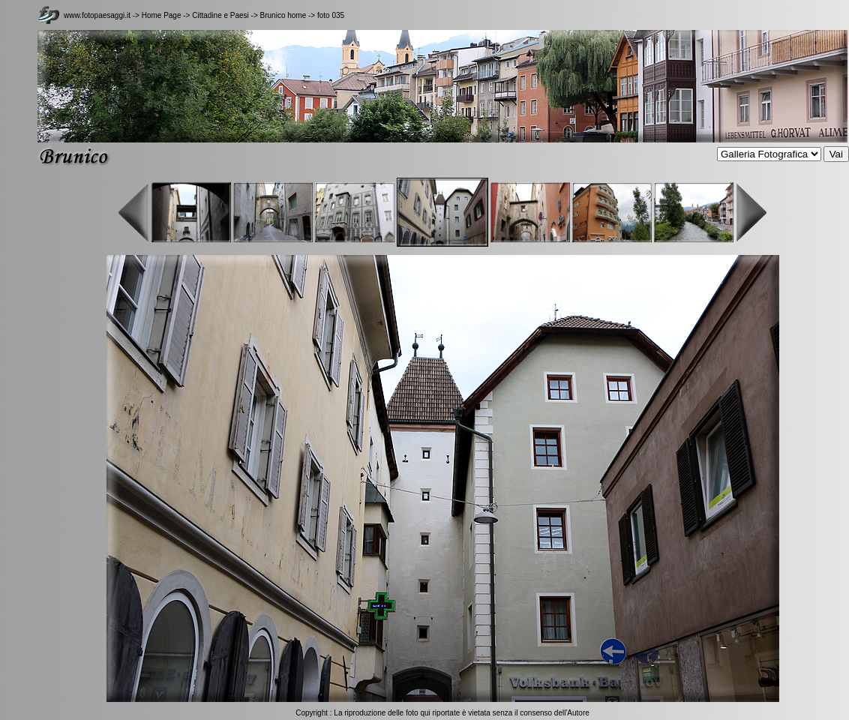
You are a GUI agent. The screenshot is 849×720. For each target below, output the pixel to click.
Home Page (162, 15)
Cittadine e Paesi (221, 15)
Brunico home (283, 15)
